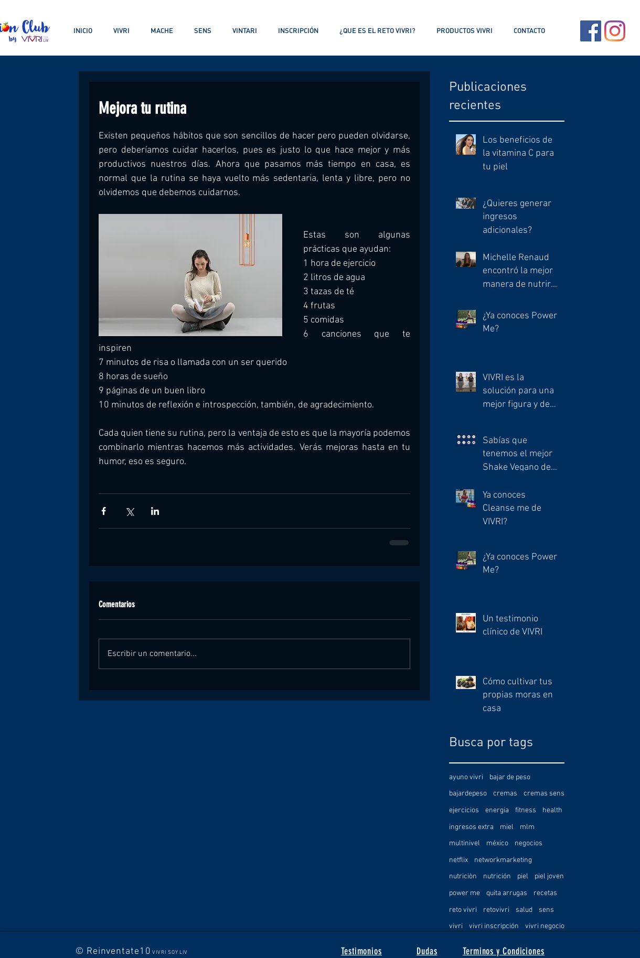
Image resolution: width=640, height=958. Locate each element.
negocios (528, 843)
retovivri (496, 910)
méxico (497, 843)
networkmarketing (503, 860)
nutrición (497, 876)
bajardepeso (468, 793)
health (552, 810)
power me (464, 893)
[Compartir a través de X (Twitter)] (129, 511)
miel (507, 827)
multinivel (464, 843)
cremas (505, 793)
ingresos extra (471, 827)
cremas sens (544, 793)
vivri (456, 926)
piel (522, 876)
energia (497, 810)
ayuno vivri (466, 777)
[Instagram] (614, 30)
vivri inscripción (494, 926)
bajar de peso (509, 777)
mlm (527, 827)
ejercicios (464, 810)
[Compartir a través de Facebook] (104, 511)
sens (546, 910)
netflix (458, 860)
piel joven (549, 876)
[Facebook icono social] (590, 30)
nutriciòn (463, 876)
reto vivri (463, 910)
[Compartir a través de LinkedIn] (155, 511)
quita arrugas (506, 893)
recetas (545, 893)
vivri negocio (544, 926)
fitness (525, 810)
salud (524, 910)
